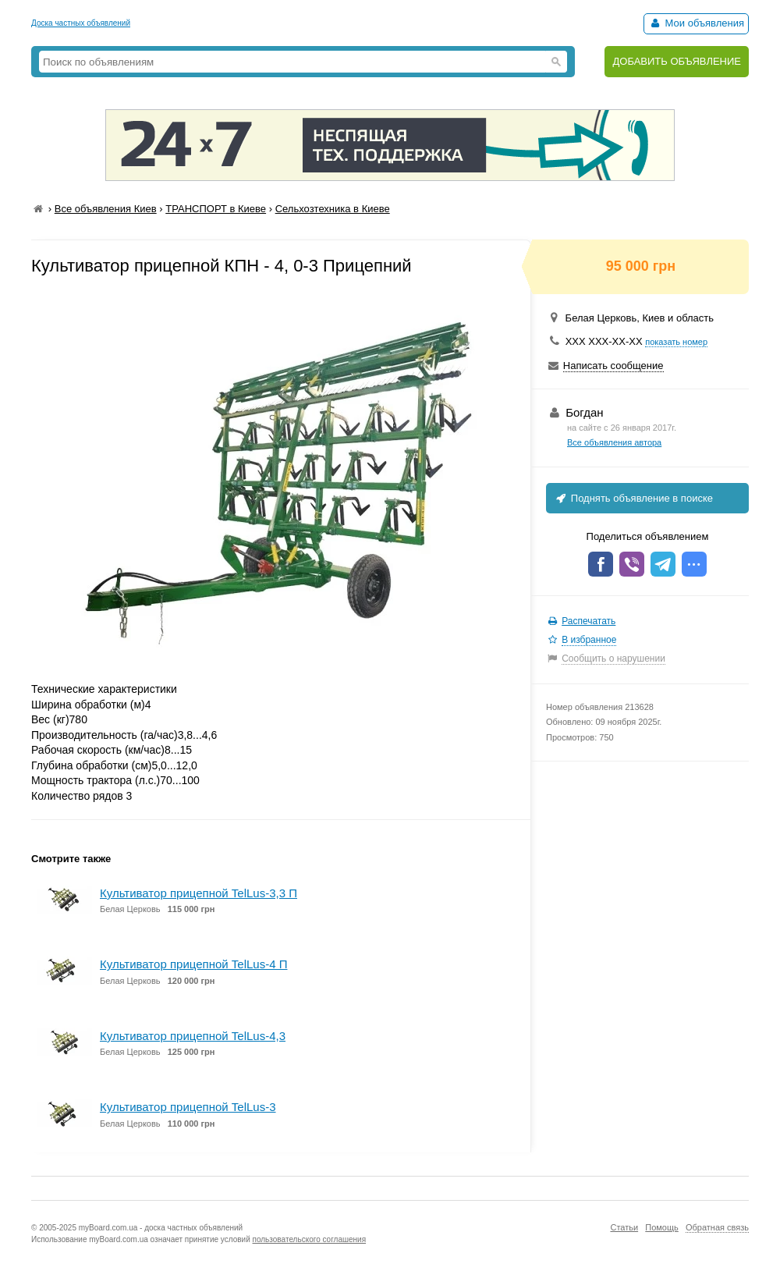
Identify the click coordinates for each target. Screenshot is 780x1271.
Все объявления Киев (106, 209)
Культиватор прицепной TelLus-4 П (193, 964)
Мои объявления (696, 23)
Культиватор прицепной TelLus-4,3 (192, 1035)
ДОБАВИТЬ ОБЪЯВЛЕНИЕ (676, 61)
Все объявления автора (614, 442)
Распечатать (588, 621)
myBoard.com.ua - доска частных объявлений (161, 1227)
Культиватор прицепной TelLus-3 (188, 1106)
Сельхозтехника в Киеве (332, 209)
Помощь (662, 1227)
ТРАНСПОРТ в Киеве (215, 209)
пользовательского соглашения (310, 1239)
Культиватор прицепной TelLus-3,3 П (198, 893)
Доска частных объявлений (80, 23)
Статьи (624, 1227)
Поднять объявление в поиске (633, 498)
